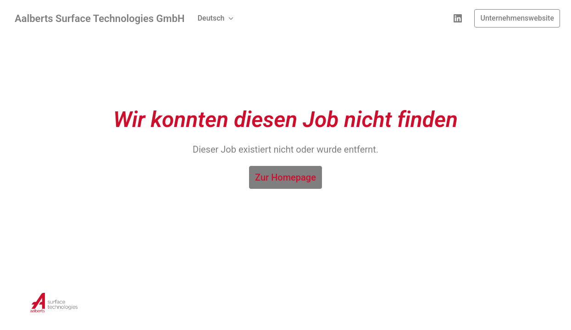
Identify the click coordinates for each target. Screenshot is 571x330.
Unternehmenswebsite (517, 18)
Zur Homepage (285, 177)
